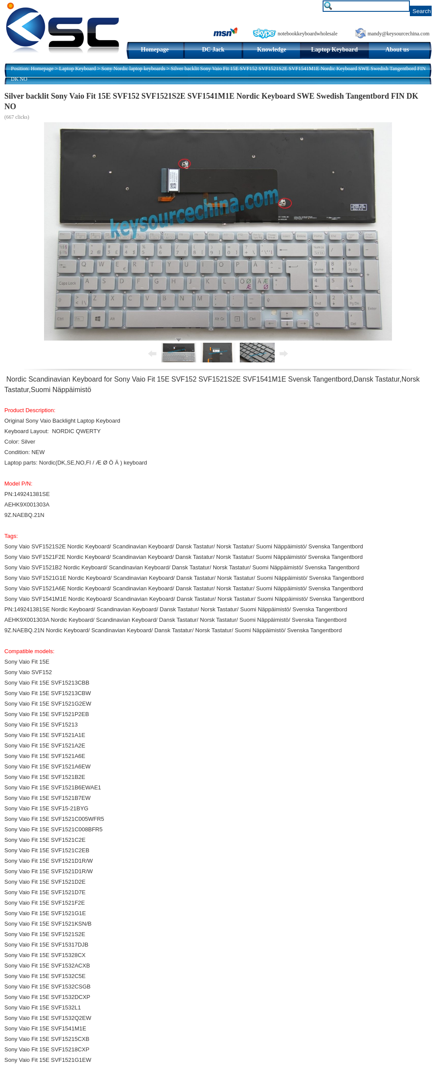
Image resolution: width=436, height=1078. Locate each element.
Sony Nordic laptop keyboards (133, 68)
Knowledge (271, 49)
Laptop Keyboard (334, 49)
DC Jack (213, 49)
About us (397, 49)
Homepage (155, 49)
